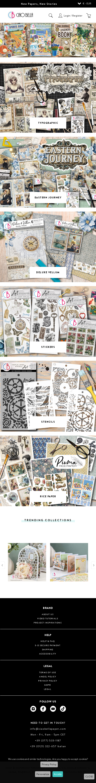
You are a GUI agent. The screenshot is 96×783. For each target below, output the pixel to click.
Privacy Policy (49, 764)
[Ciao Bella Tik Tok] (63, 709)
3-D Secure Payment (47, 645)
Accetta (58, 774)
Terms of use (47, 672)
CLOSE (89, 776)
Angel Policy (47, 676)
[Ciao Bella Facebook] (43, 709)
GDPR (47, 685)
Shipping (47, 649)
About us (47, 614)
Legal (47, 689)
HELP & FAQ (48, 641)
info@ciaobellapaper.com (48, 728)
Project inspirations (48, 622)
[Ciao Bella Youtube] (53, 709)
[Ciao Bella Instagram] (33, 709)
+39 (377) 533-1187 (48, 740)
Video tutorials (47, 618)
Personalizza (42, 774)
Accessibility (47, 653)
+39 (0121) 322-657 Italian (48, 746)
